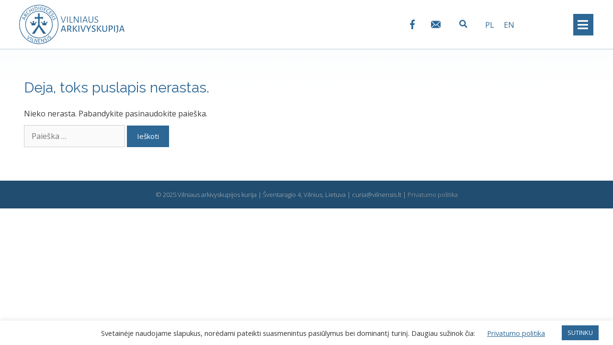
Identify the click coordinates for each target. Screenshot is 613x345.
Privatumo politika (433, 194)
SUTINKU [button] (580, 332)
